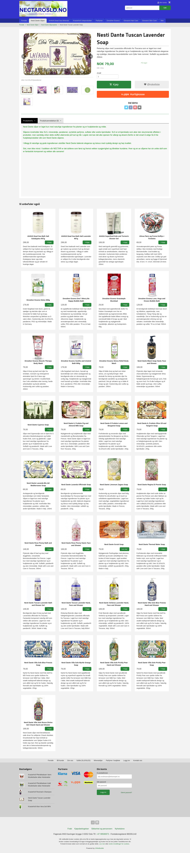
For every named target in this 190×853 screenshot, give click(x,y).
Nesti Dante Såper (38, 21)
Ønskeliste (152, 84)
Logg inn (126, 760)
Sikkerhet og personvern (101, 829)
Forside (24, 21)
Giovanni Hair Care (131, 21)
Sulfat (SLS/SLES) (83, 760)
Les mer (102, 844)
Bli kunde (60, 760)
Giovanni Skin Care (149, 21)
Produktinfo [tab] (28, 120)
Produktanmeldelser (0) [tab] (49, 120)
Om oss (70, 760)
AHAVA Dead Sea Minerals (59, 21)
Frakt (69, 829)
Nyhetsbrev (120, 829)
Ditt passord (101, 782)
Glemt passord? (126, 792)
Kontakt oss (137, 760)
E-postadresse (102, 773)
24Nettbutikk (99, 848)
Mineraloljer (98, 760)
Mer (162, 21)
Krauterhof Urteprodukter (82, 21)
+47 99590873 (102, 834)
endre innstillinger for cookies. (119, 844)
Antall (99, 73)
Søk (164, 8)
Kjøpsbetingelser (81, 829)
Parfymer (99, 21)
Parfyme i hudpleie (113, 760)
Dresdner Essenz (113, 21)
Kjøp (114, 84)
